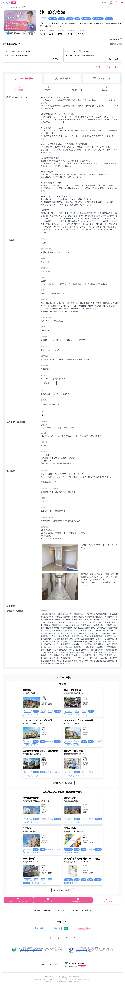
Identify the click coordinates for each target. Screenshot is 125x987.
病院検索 (12, 7)
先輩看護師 (62, 78)
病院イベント (102, 78)
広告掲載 (74, 910)
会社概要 (37, 910)
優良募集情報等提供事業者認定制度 (31, 950)
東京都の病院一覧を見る (62, 782)
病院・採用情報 (23, 78)
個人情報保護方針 (61, 910)
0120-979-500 (76, 963)
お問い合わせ (87, 910)
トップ (3, 7)
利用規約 (47, 910)
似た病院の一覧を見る (62, 890)
